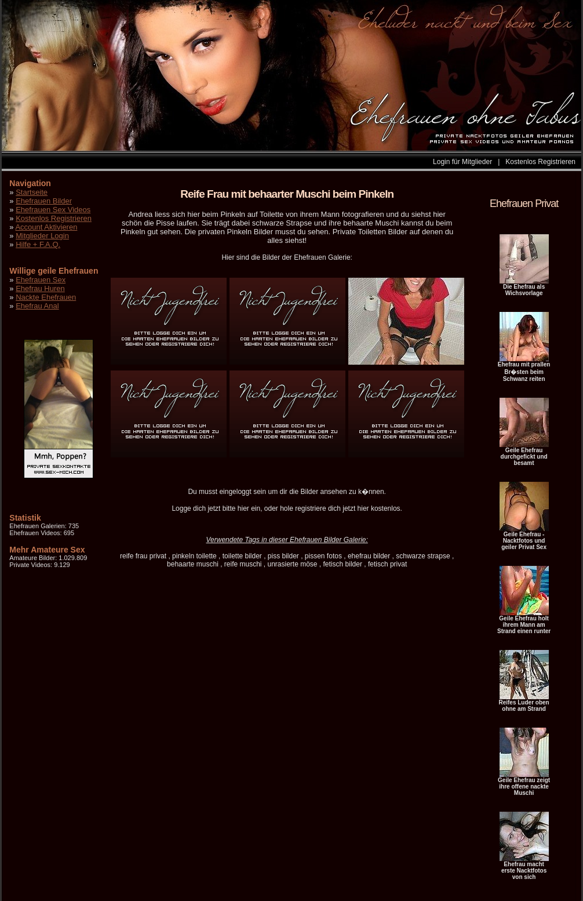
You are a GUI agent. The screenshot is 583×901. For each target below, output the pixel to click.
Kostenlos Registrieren (540, 162)
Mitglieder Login (42, 235)
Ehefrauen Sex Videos (53, 209)
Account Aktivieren (46, 227)
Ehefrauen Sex (40, 279)
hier (243, 508)
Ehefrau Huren (40, 288)
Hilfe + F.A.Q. (38, 244)
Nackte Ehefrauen (46, 297)
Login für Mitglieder (462, 162)
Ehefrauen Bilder (44, 201)
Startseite (32, 192)
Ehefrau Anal (37, 305)
